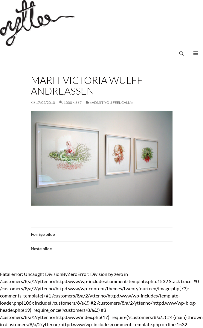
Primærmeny (196, 53)
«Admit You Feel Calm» (111, 102)
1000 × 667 (73, 102)
